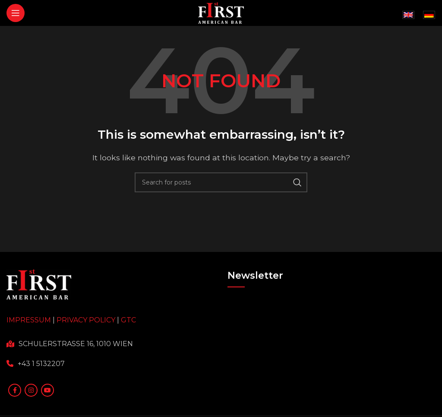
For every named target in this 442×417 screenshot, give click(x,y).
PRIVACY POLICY (86, 320)
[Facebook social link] (14, 390)
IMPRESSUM (28, 320)
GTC (128, 320)
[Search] (221, 182)
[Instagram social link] (31, 390)
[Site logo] (221, 12)
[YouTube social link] (47, 390)
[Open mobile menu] (15, 13)
